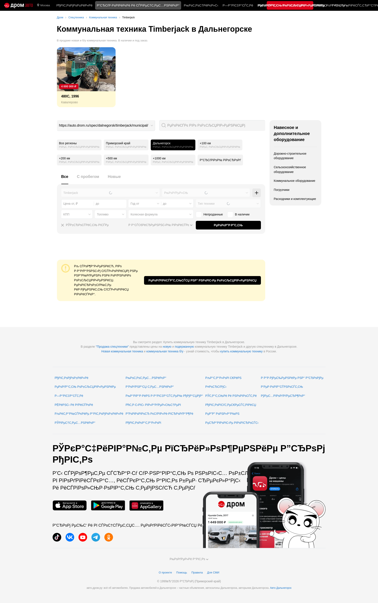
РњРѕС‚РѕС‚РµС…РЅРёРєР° (146, 378)
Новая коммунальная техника (122, 351)
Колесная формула (144, 214)
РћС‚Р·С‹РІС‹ (267, 5)
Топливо (103, 214)
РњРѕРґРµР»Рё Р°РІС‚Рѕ (189, 559)
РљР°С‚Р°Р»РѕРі (294, 5)
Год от (135, 203)
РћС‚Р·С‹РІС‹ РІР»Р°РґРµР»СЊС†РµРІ (153, 405)
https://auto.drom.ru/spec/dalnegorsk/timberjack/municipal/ (103, 125)
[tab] (64, 179)
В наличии (238, 214)
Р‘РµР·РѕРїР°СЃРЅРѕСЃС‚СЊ (282, 386)
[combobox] (106, 125)
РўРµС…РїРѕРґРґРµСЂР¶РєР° (283, 395)
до (164, 203)
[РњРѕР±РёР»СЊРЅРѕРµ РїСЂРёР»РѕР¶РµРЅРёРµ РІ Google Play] (108, 505)
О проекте (165, 572)
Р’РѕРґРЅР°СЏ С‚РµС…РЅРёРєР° (150, 386)
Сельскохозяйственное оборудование (290, 169)
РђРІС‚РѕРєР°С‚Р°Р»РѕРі (143, 422)
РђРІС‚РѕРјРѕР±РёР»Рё (74, 5)
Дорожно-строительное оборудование (290, 156)
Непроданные (209, 214)
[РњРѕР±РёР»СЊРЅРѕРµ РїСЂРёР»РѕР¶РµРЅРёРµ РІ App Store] (70, 505)
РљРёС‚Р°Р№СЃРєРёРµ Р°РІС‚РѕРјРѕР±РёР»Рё (89, 413)
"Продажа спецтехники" (112, 346)
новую (167, 346)
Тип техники (206, 203)
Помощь (181, 572)
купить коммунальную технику (241, 351)
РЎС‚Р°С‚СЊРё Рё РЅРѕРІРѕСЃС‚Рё (231, 395)
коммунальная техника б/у (165, 351)
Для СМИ (213, 572)
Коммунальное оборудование (294, 180)
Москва (43, 5)
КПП (66, 214)
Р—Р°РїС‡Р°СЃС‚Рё (238, 5)
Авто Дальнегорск (281, 587)
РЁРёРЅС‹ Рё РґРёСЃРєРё (74, 405)
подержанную (184, 346)
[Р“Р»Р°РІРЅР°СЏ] (18, 5)
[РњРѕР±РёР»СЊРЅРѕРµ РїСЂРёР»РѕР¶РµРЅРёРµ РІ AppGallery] (146, 505)
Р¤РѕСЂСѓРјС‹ (215, 386)
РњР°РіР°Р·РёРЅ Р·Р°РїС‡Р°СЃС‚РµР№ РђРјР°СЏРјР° (164, 395)
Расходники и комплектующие (295, 199)
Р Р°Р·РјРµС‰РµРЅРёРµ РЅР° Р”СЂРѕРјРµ (292, 378)
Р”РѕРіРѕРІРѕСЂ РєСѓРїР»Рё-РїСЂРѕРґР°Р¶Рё (159, 413)
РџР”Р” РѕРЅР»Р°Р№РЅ (222, 413)
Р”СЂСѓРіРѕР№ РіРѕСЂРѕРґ (220, 160)
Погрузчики (282, 190)
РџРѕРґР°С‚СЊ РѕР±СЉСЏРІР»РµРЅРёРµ (85, 386)
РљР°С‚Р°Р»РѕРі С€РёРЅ (223, 378)
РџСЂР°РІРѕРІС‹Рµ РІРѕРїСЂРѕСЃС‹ (232, 422)
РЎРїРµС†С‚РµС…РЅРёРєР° (75, 422)
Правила (197, 572)
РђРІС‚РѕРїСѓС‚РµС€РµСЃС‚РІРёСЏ (230, 405)
